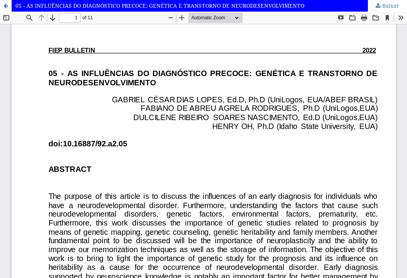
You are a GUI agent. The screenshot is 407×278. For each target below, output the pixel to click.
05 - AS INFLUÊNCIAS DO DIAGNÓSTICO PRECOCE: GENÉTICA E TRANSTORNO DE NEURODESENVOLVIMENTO (159, 5)
